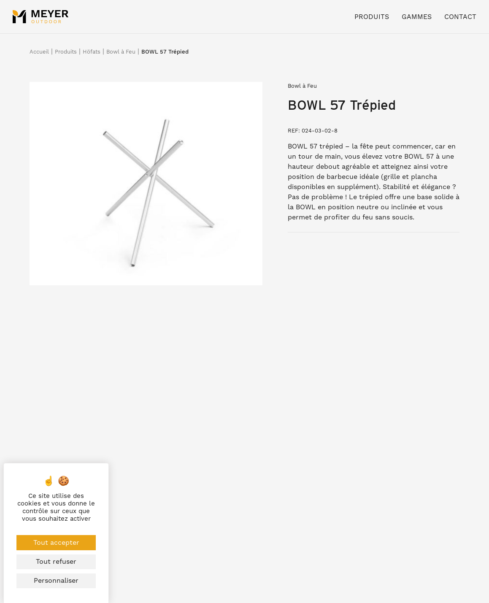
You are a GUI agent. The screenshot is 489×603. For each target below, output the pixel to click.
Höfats (91, 52)
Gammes (417, 17)
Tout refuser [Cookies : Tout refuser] (56, 561)
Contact (460, 17)
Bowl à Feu (120, 52)
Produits (371, 17)
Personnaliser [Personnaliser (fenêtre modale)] (56, 580)
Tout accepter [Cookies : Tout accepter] (56, 542)
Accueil (39, 52)
